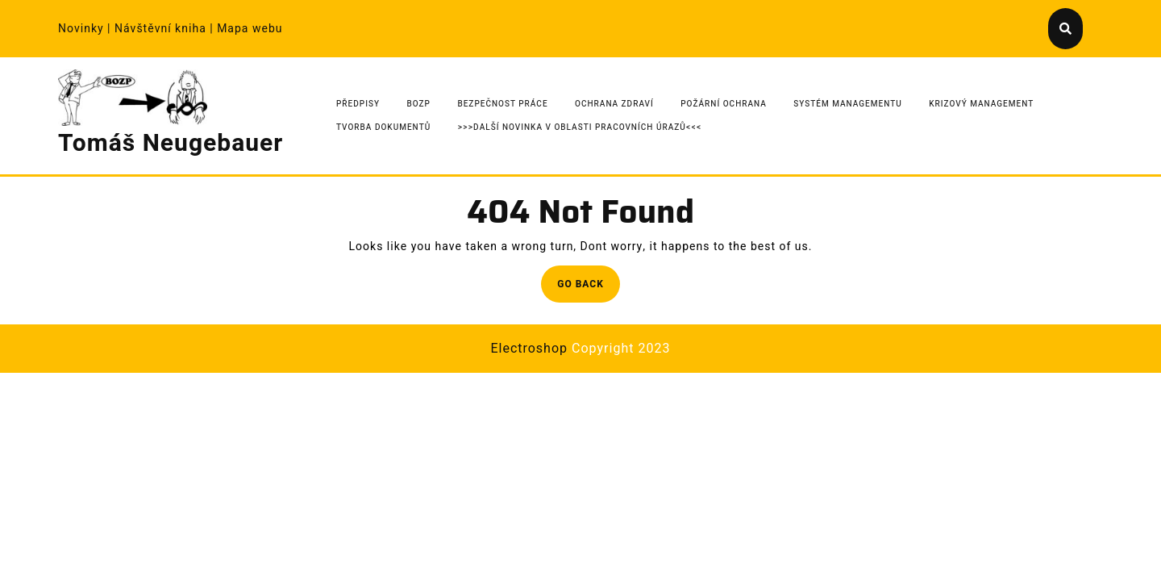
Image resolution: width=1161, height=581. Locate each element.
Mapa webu (249, 28)
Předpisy (358, 104)
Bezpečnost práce (502, 104)
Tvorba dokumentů (383, 127)
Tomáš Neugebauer (170, 143)
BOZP (419, 104)
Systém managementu (847, 104)
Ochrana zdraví (614, 104)
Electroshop (529, 348)
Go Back (588, 288)
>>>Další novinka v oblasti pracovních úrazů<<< (579, 127)
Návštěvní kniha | (165, 28)
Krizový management (981, 104)
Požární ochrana (723, 104)
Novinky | (86, 28)
